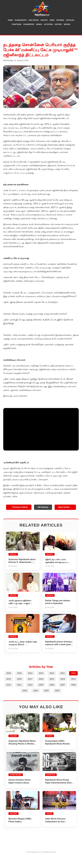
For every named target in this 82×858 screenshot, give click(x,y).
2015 (52, 679)
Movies (67, 24)
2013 (73, 679)
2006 (73, 685)
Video (51, 20)
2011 (19, 685)
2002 (57, 691)
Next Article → (65, 507)
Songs (39, 24)
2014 (62, 679)
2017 (30, 679)
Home (10, 20)
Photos (44, 20)
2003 (46, 691)
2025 (19, 673)
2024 (30, 673)
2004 (35, 691)
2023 (41, 673)
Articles (70, 20)
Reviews (60, 20)
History (58, 24)
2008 (52, 685)
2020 (73, 673)
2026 (8, 673)
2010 (30, 685)
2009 (41, 685)
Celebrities (28, 24)
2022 (52, 673)
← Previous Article (19, 507)
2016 (41, 679)
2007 (62, 685)
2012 (8, 685)
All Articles (43, 507)
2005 (24, 691)
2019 (8, 679)
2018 (19, 679)
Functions (16, 24)
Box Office (34, 20)
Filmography (21, 20)
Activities (48, 24)
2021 (62, 673)
